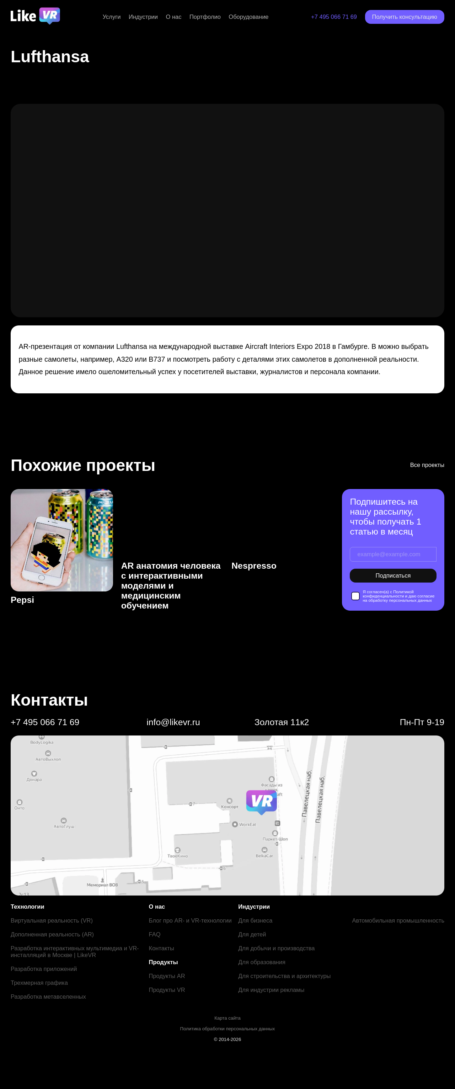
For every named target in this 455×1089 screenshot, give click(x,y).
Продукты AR (167, 976)
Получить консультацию (404, 17)
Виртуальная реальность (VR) (52, 920)
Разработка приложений (44, 969)
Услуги (112, 17)
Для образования (261, 962)
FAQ (155, 934)
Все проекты (427, 465)
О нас (174, 17)
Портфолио (205, 17)
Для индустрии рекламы (271, 990)
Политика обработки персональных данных (227, 1028)
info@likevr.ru (173, 722)
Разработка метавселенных (48, 996)
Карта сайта (227, 1018)
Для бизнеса (255, 920)
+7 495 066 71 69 (334, 17)
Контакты (161, 948)
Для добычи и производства (276, 948)
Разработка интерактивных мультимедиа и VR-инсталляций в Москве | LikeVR (75, 951)
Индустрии (143, 17)
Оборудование (248, 17)
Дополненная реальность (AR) (52, 934)
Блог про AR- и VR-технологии (190, 920)
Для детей (252, 934)
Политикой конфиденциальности (388, 594)
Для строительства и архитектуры (284, 976)
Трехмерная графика (39, 982)
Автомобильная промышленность (398, 920)
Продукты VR (167, 990)
